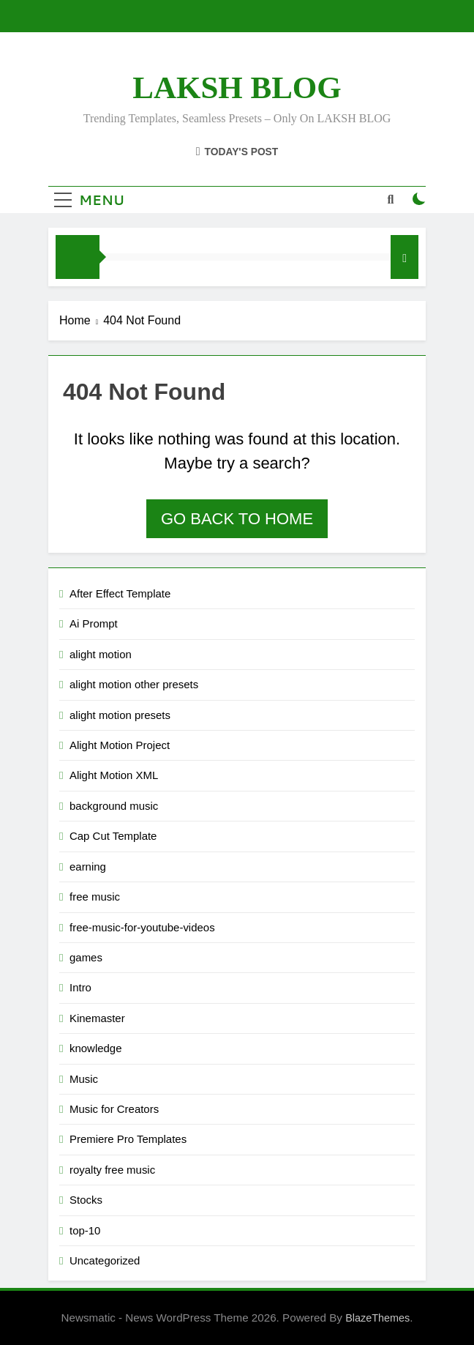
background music (113, 806)
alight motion (100, 654)
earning (87, 866)
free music (94, 896)
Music (83, 1079)
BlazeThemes (377, 1318)
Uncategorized (104, 1260)
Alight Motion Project (119, 745)
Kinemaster (97, 1018)
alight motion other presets (133, 684)
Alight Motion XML (113, 775)
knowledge (95, 1048)
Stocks (85, 1199)
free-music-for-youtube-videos (142, 927)
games (85, 957)
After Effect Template (119, 593)
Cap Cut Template (113, 836)
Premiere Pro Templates (128, 1139)
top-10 (84, 1230)
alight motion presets (119, 715)
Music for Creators (114, 1109)
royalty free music (112, 1169)
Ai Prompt (93, 623)
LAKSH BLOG (237, 87)
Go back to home (237, 519)
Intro (80, 987)
